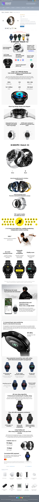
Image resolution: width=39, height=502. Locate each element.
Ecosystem (13, 7)
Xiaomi (11, 12)
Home (3, 7)
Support (28, 7)
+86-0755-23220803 (30, 499)
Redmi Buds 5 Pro (29, 466)
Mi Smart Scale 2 (4, 478)
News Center (23, 7)
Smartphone (7, 7)
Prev (3, 20)
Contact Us (4, 9)
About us (32, 7)
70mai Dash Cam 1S (12, 466)
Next (18, 20)
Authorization (18, 7)
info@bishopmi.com (36, 499)
